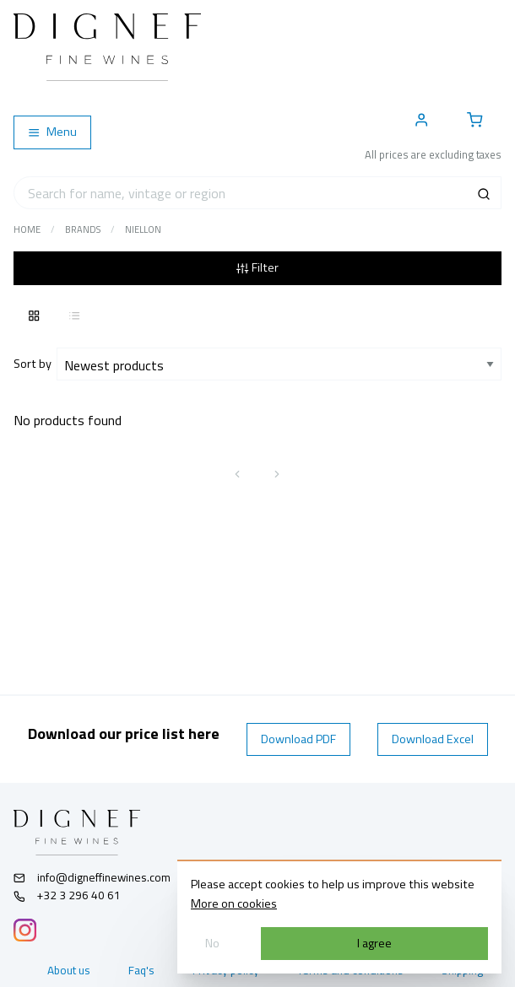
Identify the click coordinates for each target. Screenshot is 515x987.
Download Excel (433, 739)
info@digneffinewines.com (92, 877)
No (212, 943)
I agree (374, 943)
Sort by (35, 363)
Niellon (143, 229)
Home (27, 229)
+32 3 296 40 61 (67, 895)
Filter (257, 267)
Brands (82, 229)
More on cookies (234, 903)
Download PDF (298, 739)
